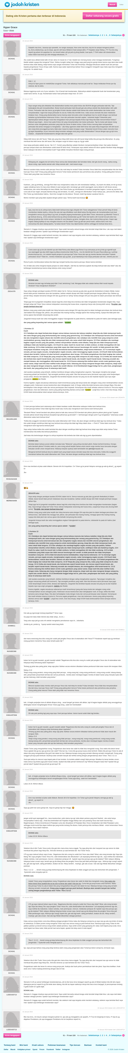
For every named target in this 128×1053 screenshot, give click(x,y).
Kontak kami (101, 1045)
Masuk (112, 5)
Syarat (35, 1049)
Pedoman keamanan (56, 1045)
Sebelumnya (93, 35)
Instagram (66, 1049)
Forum (5, 30)
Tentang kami (9, 1045)
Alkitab (11, 30)
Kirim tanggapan (12, 35)
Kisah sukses (38, 1045)
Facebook (50, 1049)
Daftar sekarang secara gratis (102, 16)
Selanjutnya (118, 35)
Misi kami (24, 1045)
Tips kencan (75, 1045)
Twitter (58, 1049)
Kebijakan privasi (23, 1049)
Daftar (121, 4)
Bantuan (88, 1045)
